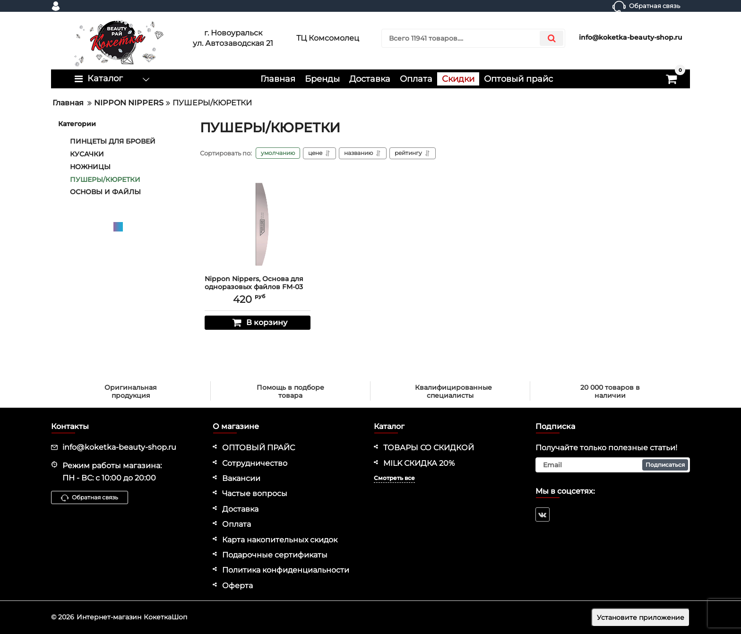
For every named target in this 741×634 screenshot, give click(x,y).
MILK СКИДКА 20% (419, 463)
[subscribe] (612, 464)
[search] (473, 38)
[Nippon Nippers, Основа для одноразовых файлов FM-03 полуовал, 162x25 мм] (257, 223)
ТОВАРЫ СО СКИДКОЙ (428, 447)
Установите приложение (640, 617)
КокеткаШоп (165, 617)
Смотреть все (394, 477)
